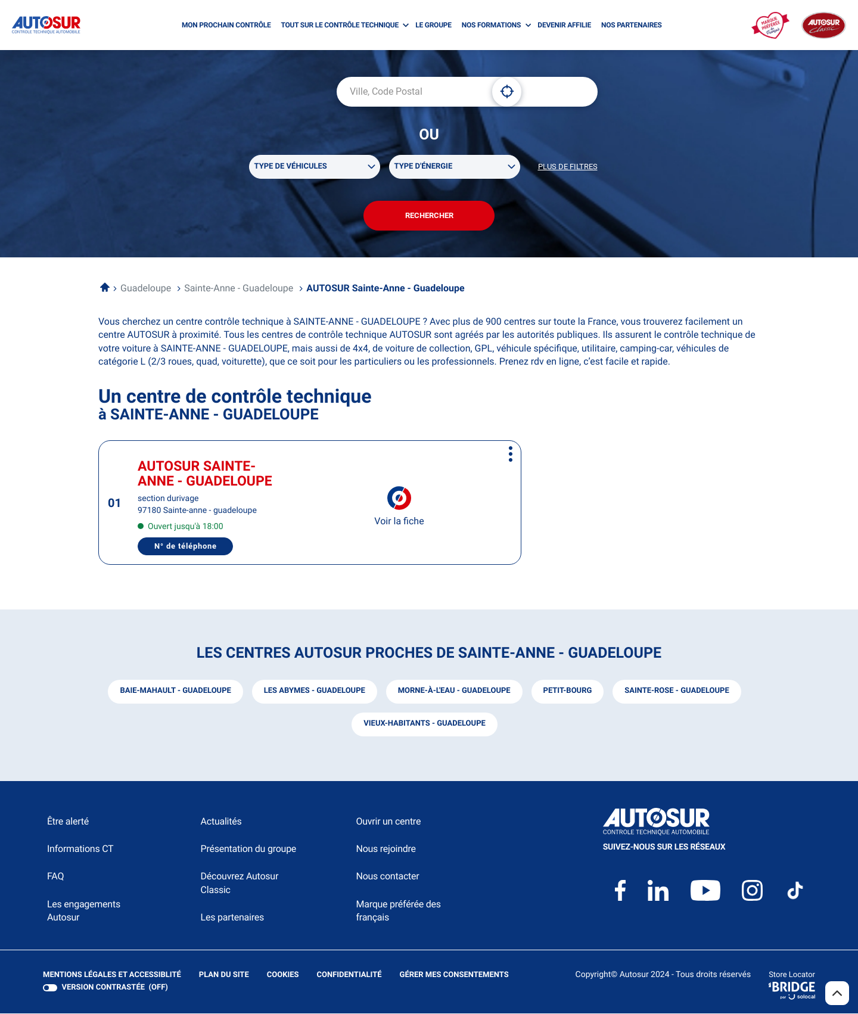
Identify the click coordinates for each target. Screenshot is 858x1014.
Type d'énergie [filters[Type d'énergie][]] (423, 166)
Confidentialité (349, 975)
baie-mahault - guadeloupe (175, 691)
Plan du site (224, 975)
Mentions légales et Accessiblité (112, 975)
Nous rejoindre (385, 849)
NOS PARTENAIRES (631, 25)
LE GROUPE (433, 25)
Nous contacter (387, 876)
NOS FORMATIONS (491, 25)
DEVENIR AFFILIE (564, 25)
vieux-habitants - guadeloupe (424, 724)
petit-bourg (567, 691)
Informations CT (80, 849)
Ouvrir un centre (388, 822)
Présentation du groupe (249, 849)
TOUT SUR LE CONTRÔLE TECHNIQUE (340, 25)
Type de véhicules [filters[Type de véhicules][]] (290, 166)
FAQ (55, 876)
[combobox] (410, 92)
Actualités (221, 822)
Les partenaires (232, 917)
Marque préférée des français (398, 911)
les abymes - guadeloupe (314, 691)
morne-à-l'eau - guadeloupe (454, 691)
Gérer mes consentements (454, 975)
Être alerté (68, 822)
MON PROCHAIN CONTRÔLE (226, 25)
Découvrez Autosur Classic (239, 883)
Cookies (283, 975)
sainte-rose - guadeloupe (676, 691)
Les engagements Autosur (83, 911)
